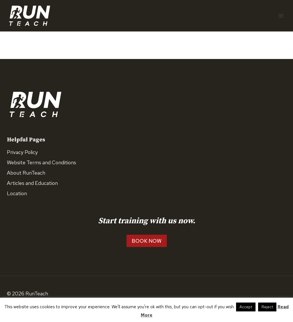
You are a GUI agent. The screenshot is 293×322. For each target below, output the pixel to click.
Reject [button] (267, 307)
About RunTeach (26, 172)
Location (17, 193)
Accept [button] (245, 307)
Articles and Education (32, 183)
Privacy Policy (22, 152)
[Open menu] (281, 15)
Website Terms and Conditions (41, 162)
